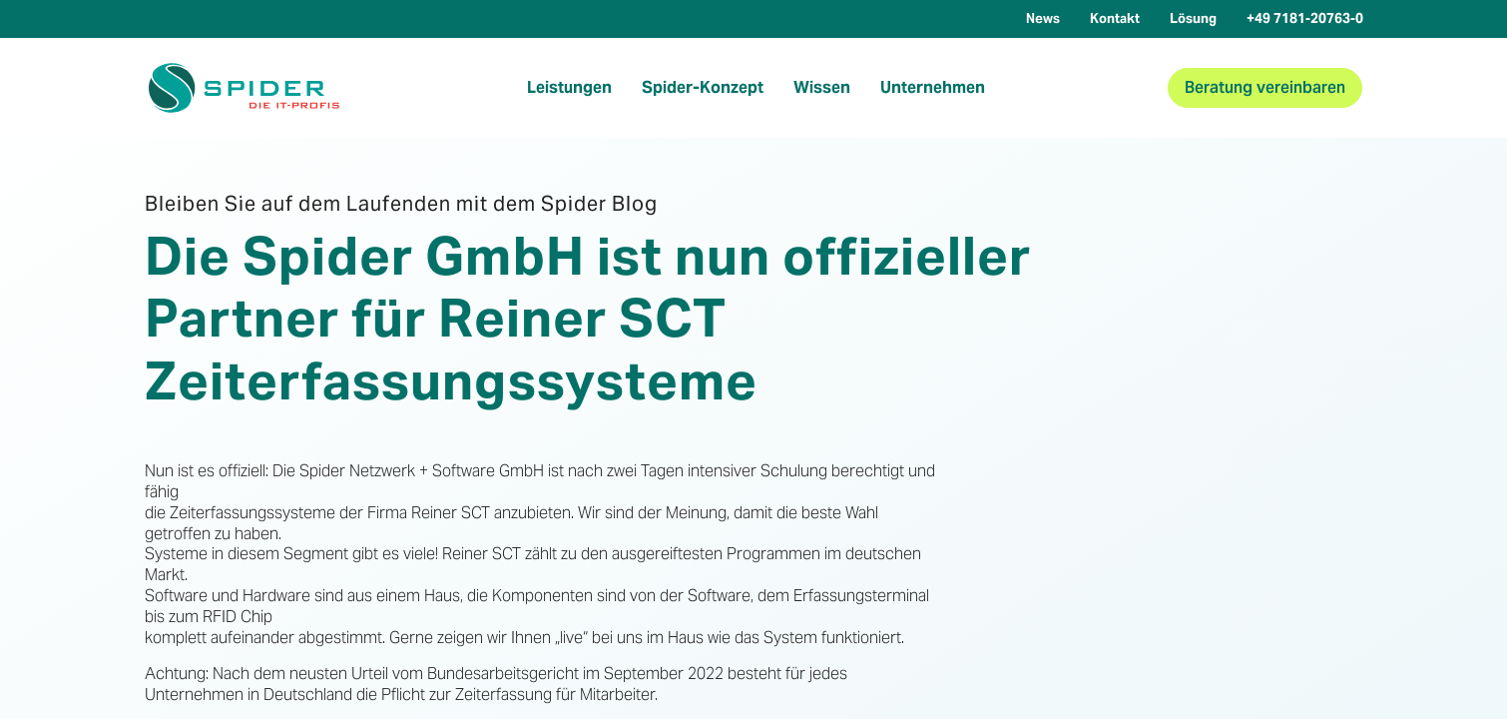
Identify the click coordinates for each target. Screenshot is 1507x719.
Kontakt (1115, 18)
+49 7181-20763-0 (1305, 18)
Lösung (1193, 18)
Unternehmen (932, 87)
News (1043, 18)
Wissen (821, 87)
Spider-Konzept (702, 87)
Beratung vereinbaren (1265, 87)
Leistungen (569, 87)
